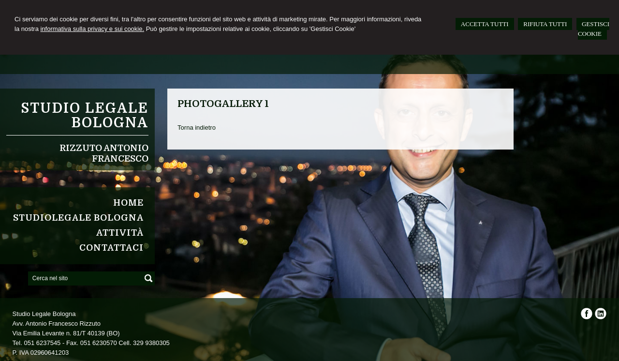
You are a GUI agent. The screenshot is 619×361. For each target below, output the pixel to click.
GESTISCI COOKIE (593, 28)
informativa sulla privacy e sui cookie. (92, 28)
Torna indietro (196, 127)
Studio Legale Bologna (84, 116)
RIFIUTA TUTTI (545, 24)
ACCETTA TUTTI (485, 24)
